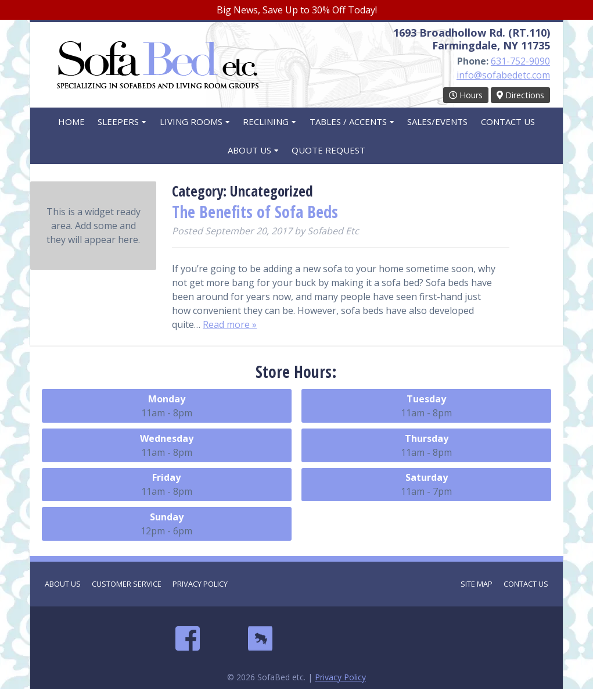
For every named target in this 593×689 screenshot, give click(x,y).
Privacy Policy (200, 584)
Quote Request (328, 150)
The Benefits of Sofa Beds (255, 212)
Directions (520, 95)
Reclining (266, 121)
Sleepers (118, 121)
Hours (466, 95)
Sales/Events (437, 121)
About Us (249, 150)
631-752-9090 (520, 61)
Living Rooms (191, 121)
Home (71, 121)
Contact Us (508, 121)
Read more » (230, 324)
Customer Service (126, 584)
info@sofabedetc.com (503, 75)
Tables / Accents (348, 121)
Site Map (477, 584)
